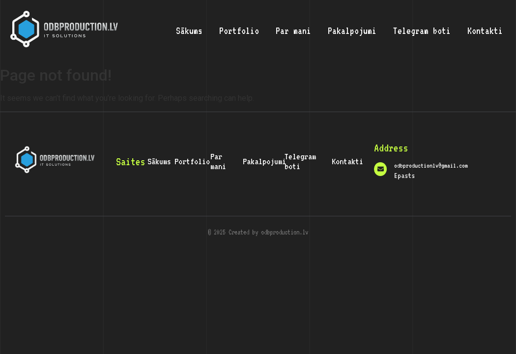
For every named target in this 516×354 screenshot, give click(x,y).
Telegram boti (422, 30)
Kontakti (485, 30)
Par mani (293, 30)
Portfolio (239, 30)
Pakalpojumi (352, 30)
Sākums (189, 30)
